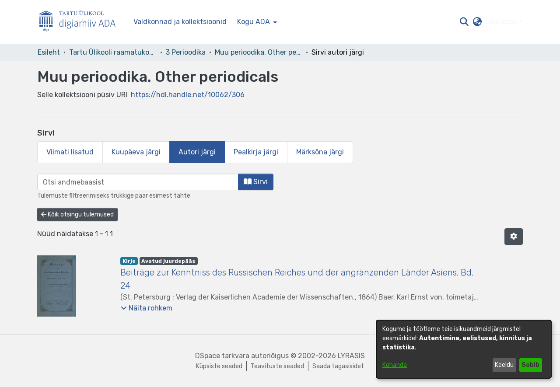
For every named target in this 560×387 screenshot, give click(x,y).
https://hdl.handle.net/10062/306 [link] (188, 95)
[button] (463, 22)
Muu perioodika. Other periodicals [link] (258, 52)
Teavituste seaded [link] (277, 366)
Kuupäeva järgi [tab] (136, 152)
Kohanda (394, 365)
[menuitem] (256, 22)
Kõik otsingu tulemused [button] (77, 214)
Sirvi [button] (256, 182)
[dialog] (463, 349)
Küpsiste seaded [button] (219, 366)
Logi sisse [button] (502, 21)
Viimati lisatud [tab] (70, 152)
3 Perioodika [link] (186, 52)
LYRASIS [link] (351, 356)
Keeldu (504, 365)
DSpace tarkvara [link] (222, 356)
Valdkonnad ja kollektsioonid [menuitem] (180, 21)
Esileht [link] (49, 52)
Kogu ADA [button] (253, 21)
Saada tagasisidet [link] (338, 366)
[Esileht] (81, 22)
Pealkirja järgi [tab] (256, 152)
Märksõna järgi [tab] (320, 152)
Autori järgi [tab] (197, 152)
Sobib (530, 365)
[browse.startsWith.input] (137, 182)
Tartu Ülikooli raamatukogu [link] (113, 52)
